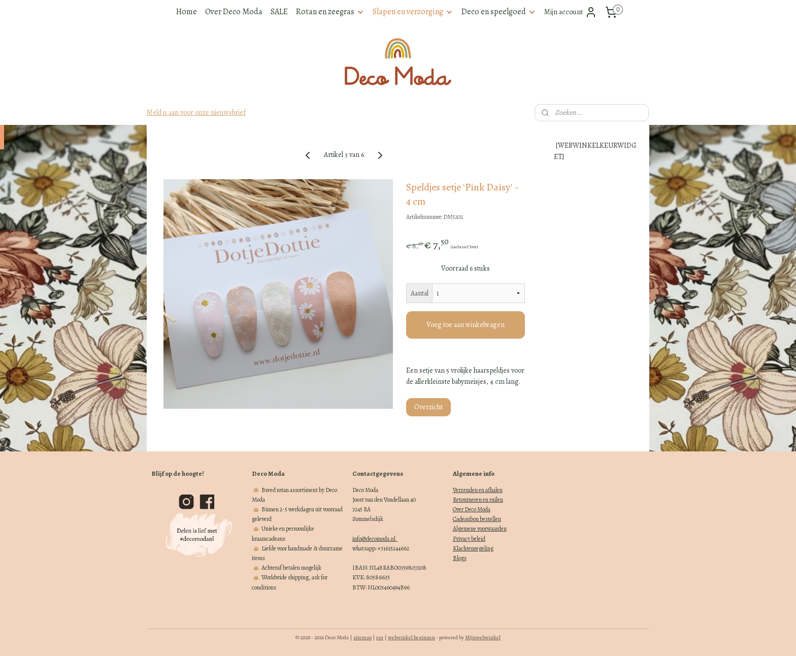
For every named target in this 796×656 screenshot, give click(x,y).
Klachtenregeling (473, 548)
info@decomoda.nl (374, 539)
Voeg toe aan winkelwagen (465, 325)
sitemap (362, 637)
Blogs (460, 558)
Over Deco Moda (233, 11)
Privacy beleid (469, 539)
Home (186, 11)
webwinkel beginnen (411, 637)
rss (379, 637)
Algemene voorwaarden (480, 528)
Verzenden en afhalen (478, 490)
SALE (279, 11)
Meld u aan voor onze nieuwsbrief (196, 112)
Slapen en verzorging (413, 11)
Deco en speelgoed (498, 11)
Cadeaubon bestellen (477, 519)
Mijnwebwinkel (483, 637)
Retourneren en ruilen (478, 500)
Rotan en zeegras (330, 11)
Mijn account (570, 12)
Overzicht (428, 407)
